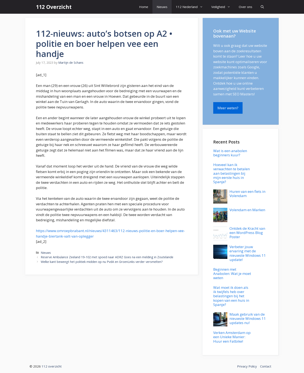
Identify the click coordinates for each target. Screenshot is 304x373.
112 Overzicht (54, 6)
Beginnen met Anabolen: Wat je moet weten (232, 273)
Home (143, 7)
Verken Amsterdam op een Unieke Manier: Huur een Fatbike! (232, 337)
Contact (265, 366)
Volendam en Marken (247, 209)
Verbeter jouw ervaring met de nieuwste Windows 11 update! (247, 253)
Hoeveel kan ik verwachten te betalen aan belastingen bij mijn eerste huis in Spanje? (231, 173)
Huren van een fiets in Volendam (247, 193)
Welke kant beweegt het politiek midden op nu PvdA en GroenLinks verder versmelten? (102, 262)
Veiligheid (223, 7)
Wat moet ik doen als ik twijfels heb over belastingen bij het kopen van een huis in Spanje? (231, 296)
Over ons (245, 7)
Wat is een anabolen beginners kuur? (230, 152)
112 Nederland (191, 7)
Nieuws (162, 7)
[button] (262, 7)
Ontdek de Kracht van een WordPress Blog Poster (247, 232)
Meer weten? (227, 107)
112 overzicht (52, 366)
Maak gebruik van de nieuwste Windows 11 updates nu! (247, 318)
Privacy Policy (247, 366)
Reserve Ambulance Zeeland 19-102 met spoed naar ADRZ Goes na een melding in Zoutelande (107, 257)
